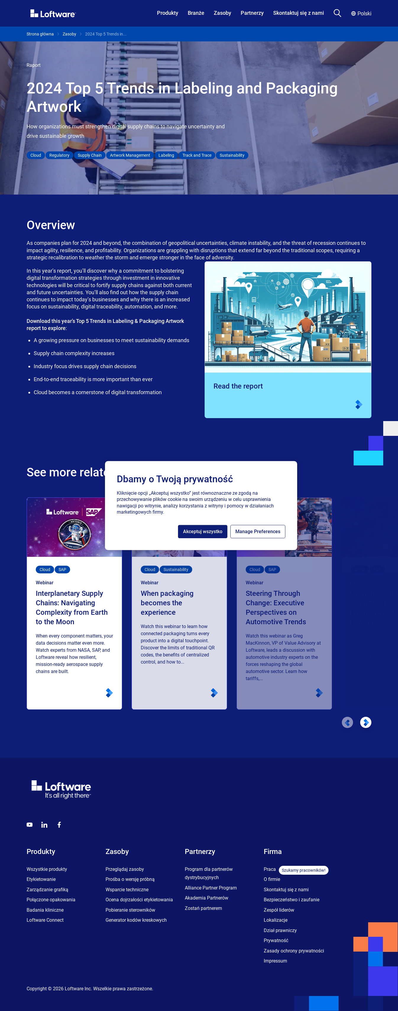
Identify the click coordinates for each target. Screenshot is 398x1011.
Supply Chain (90, 155)
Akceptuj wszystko (202, 531)
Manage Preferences (257, 531)
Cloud (35, 155)
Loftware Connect (45, 920)
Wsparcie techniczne (127, 889)
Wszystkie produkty (47, 869)
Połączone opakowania (51, 899)
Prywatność (276, 940)
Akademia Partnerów (206, 898)
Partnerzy (252, 13)
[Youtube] (30, 825)
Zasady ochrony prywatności (294, 951)
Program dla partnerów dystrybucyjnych (209, 873)
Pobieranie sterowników (130, 910)
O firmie (272, 879)
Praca (270, 869)
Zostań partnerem (203, 908)
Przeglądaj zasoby (125, 869)
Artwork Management (130, 155)
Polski (361, 13)
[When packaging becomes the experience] (179, 603)
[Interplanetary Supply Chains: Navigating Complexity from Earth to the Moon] (74, 603)
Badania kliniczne (45, 910)
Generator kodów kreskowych (136, 920)
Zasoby (222, 13)
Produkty (167, 13)
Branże (196, 13)
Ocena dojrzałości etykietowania (139, 899)
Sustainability (232, 155)
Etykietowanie (41, 879)
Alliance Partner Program (211, 888)
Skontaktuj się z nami (298, 13)
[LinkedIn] (44, 825)
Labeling (166, 155)
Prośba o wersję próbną (130, 879)
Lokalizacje (275, 920)
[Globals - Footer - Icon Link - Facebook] (59, 825)
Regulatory (59, 155)
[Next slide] (365, 722)
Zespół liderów (279, 910)
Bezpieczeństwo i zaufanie (291, 899)
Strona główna (40, 34)
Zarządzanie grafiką (47, 889)
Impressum (275, 961)
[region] (201, 505)
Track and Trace (196, 155)
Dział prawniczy (280, 930)
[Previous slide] (347, 722)
